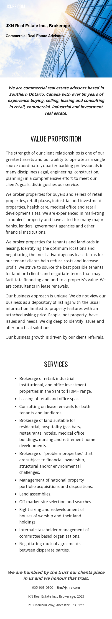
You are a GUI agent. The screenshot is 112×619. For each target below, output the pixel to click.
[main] (56, 39)
